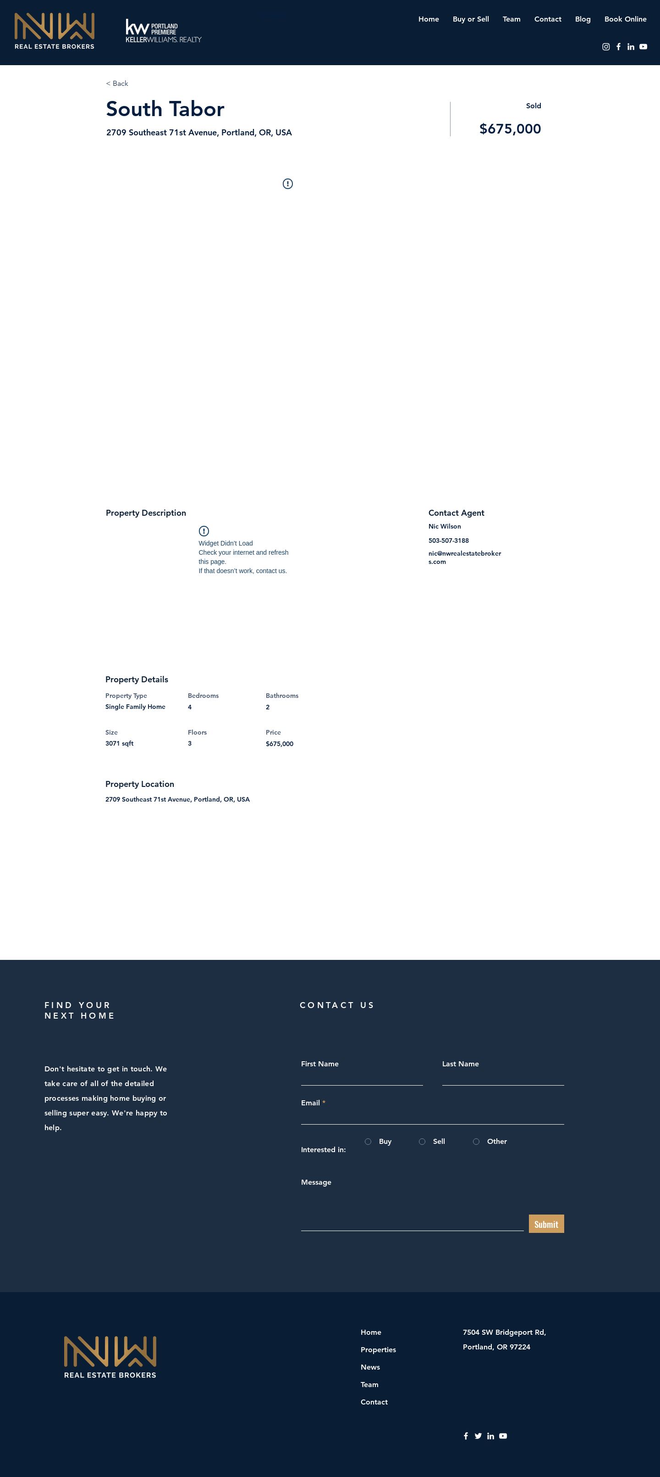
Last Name (460, 1064)
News (370, 1367)
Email (310, 1103)
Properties (378, 1349)
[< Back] (138, 83)
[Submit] (546, 1224)
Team (370, 1384)
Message (316, 1182)
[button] (471, 19)
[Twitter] (478, 1436)
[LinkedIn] (631, 46)
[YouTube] (643, 46)
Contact (374, 1402)
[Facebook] (618, 46)
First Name (320, 1064)
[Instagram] (606, 46)
